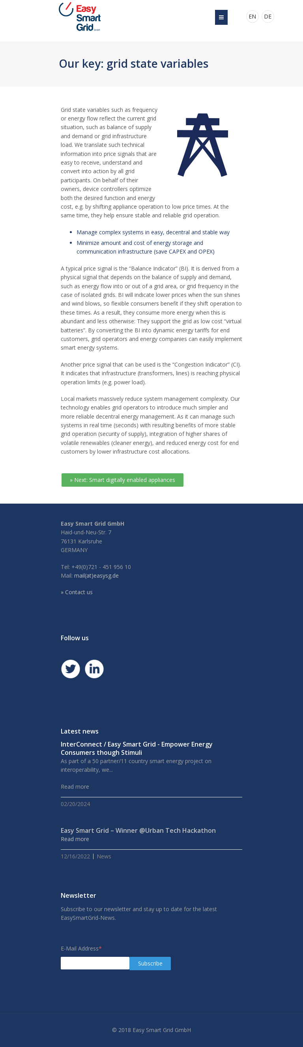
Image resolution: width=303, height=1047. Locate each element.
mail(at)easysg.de (96, 575)
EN (252, 16)
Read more (75, 839)
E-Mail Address (81, 948)
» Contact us (77, 592)
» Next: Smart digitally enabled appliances (122, 480)
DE (267, 16)
